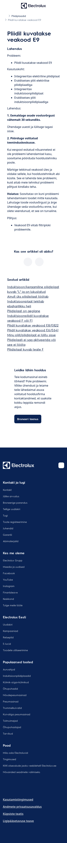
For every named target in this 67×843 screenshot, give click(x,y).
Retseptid (8, 637)
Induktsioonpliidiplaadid (17, 675)
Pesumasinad (10, 701)
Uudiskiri (8, 624)
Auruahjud (9, 669)
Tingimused (9, 759)
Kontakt (7, 489)
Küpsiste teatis (13, 814)
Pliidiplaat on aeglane (23, 311)
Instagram (8, 586)
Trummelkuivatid (12, 707)
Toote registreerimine (15, 521)
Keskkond (8, 598)
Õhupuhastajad (12, 727)
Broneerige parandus (15, 502)
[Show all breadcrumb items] (5, 15)
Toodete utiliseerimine (15, 650)
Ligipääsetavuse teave (18, 821)
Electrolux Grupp (12, 560)
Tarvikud (8, 733)
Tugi (5, 515)
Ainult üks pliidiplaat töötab (27, 296)
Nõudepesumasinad (14, 695)
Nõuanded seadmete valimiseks (21, 772)
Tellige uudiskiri (11, 509)
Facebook (9, 573)
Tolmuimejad (10, 720)
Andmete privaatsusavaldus (22, 807)
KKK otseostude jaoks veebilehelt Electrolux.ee (29, 765)
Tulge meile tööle (13, 605)
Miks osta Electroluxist (15, 752)
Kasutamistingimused (18, 799)
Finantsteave (10, 592)
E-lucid (7, 643)
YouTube (8, 579)
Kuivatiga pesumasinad (16, 714)
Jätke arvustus (11, 496)
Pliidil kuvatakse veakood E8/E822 (33, 325)
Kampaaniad (10, 630)
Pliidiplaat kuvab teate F (25, 349)
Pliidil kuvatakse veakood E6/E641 (32, 330)
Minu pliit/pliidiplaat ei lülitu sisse (31, 335)
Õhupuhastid (10, 688)
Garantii (7, 534)
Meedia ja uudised (13, 566)
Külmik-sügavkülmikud (16, 682)
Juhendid (8, 528)
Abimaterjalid (10, 541)
